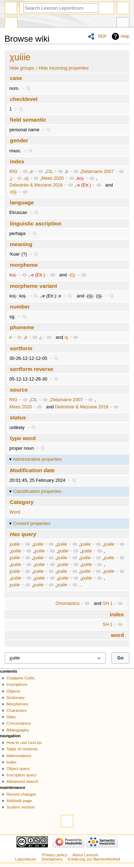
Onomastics (68, 603)
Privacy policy (54, 855)
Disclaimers (52, 859)
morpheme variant (33, 286)
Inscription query (21, 775)
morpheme (24, 265)
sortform (21, 348)
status (18, 417)
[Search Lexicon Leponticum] (61, 8)
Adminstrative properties (37, 459)
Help (125, 36)
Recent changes (21, 794)
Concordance (18, 723)
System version (20, 807)
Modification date (32, 470)
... (81, 584)
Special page (11, 23)
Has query (23, 534)
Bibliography (17, 730)
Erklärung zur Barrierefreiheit (94, 859)
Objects (13, 691)
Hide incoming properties (64, 68)
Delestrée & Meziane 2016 (36, 185)
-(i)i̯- (13, 191)
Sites (10, 717)
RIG (13, 171)
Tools (123, 23)
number (20, 307)
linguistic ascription (35, 223)
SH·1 (108, 603)
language (22, 202)
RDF (102, 36)
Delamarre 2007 (97, 171)
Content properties (31, 523)
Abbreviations (18, 756)
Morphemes (17, 704)
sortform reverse (31, 369)
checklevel (24, 99)
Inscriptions (16, 684)
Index (11, 762)
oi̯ (26, 178)
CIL (49, 171)
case (16, 78)
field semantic (28, 120)
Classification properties (37, 491)
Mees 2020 (52, 178)
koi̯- (80, 178)
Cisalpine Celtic (20, 678)
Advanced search (22, 781)
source (19, 390)
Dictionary (15, 697)
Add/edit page (19, 801)
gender (19, 140)
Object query (18, 768)
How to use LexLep (23, 742)
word (117, 635)
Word (14, 512)
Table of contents (22, 749)
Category (22, 502)
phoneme (22, 327)
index (17, 161)
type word (23, 438)
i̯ (11, 178)
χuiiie (20, 57)
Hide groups (22, 68)
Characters (16, 710)
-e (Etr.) (83, 185)
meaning (21, 244)
